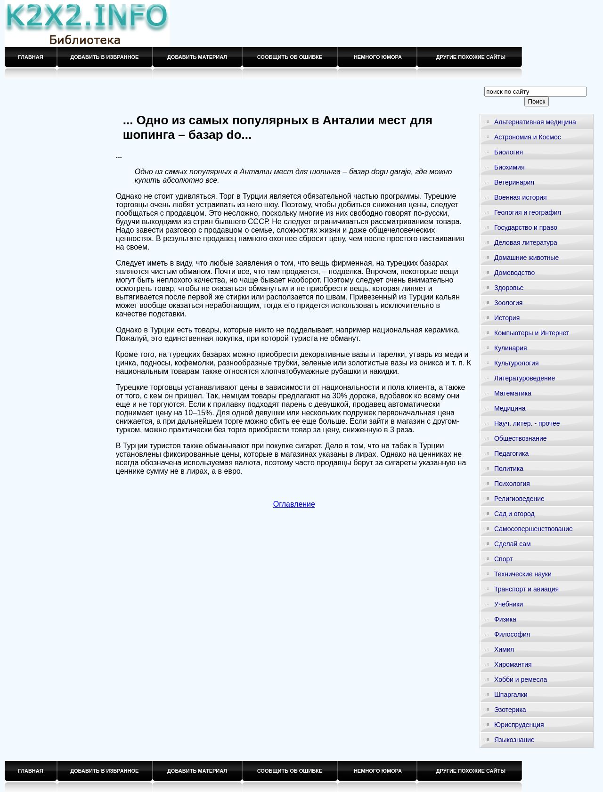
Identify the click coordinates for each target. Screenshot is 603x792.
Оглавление (294, 504)
